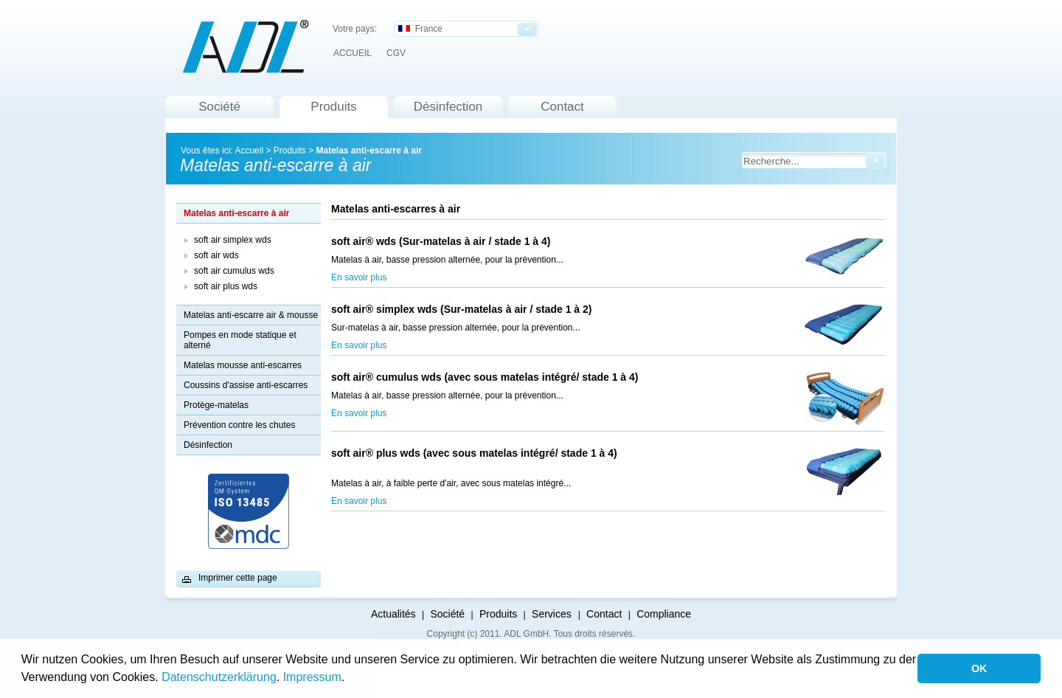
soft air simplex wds (232, 240)
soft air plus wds (225, 286)
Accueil (249, 150)
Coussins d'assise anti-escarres (246, 385)
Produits (333, 107)
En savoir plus (358, 277)
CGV (396, 53)
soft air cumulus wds (234, 271)
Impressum (312, 677)
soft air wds (216, 255)
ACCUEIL (352, 53)
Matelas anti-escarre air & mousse (251, 315)
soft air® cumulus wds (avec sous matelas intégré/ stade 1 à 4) (484, 377)
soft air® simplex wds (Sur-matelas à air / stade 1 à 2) (478, 309)
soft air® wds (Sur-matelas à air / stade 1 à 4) (440, 241)
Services (553, 614)
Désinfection (448, 107)
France (420, 29)
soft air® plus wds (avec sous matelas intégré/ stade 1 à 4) (474, 459)
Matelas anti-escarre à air (368, 150)
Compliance (663, 614)
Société (219, 107)
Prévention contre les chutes (239, 425)
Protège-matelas (216, 405)
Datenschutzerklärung (219, 677)
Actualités (393, 614)
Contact (562, 107)
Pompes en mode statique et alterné (240, 340)
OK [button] (979, 668)
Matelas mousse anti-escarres (243, 365)
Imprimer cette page (237, 578)
